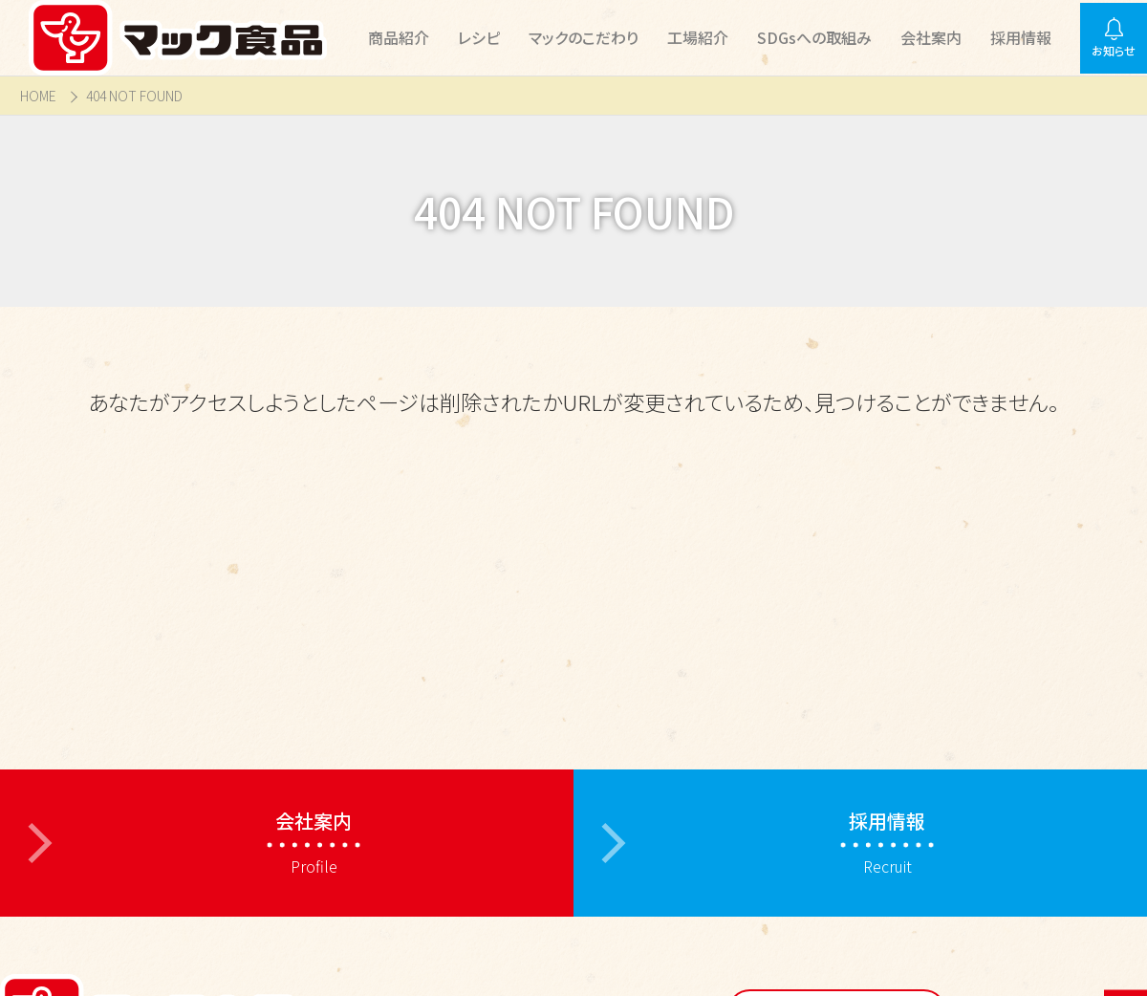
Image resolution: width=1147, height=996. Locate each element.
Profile (313, 842)
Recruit (887, 842)
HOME (38, 96)
